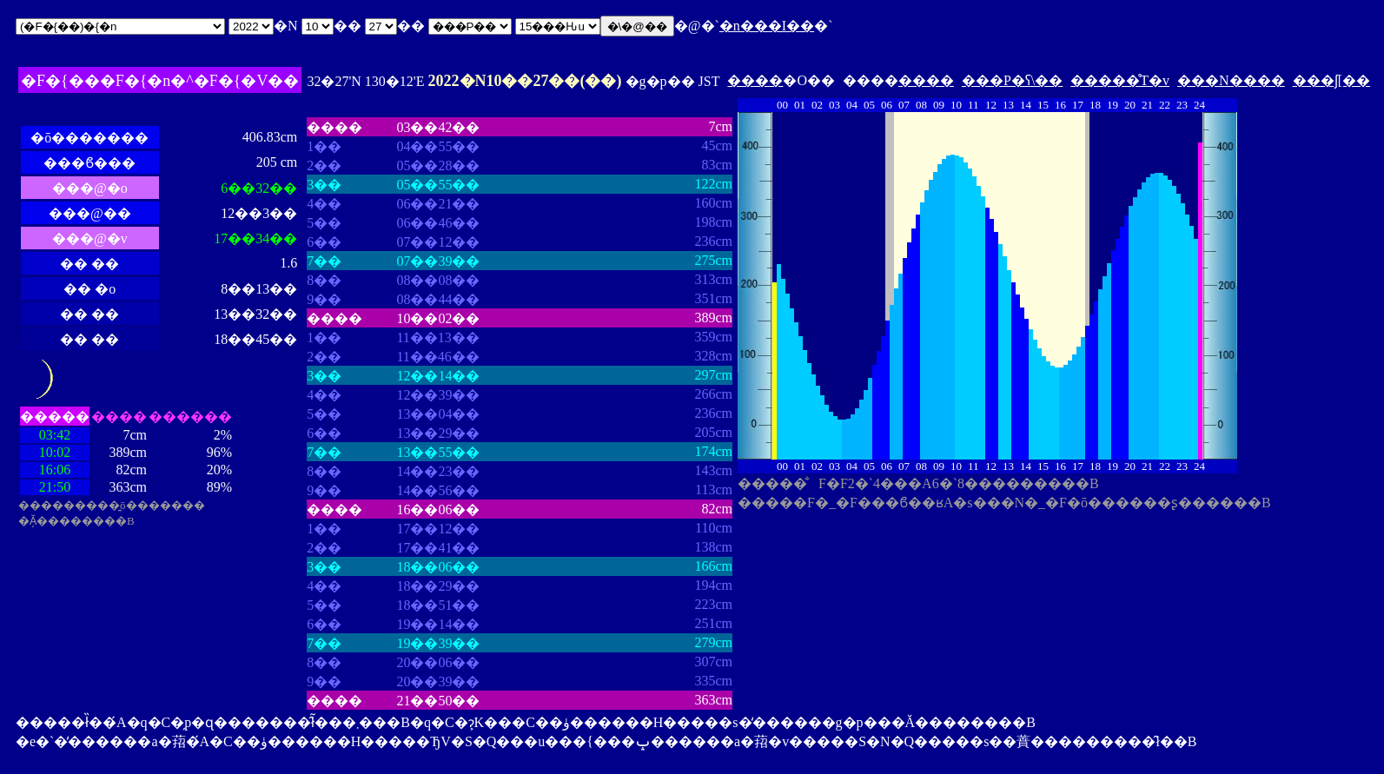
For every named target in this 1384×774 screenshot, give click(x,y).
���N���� (1231, 80)
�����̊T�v (1119, 80)
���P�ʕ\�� (1012, 80)
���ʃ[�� (1331, 80)
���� (755, 80)
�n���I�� (766, 25)
